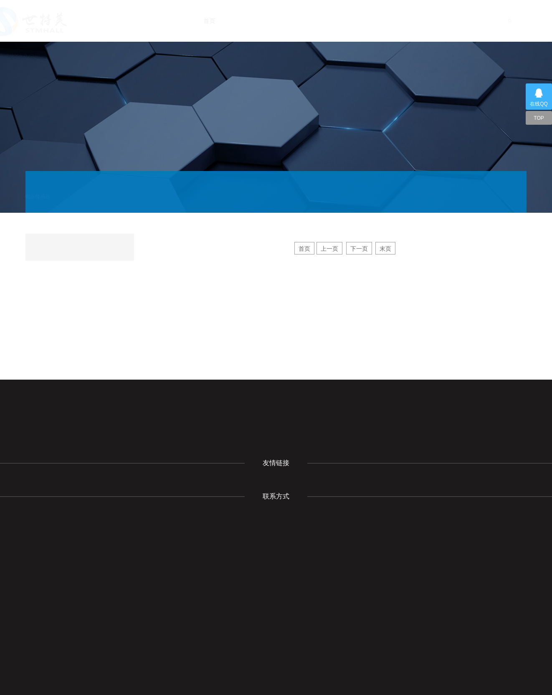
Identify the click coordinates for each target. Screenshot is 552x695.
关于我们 (259, 21)
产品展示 (341, 21)
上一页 (329, 248)
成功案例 (419, 21)
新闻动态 (300, 21)
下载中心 (380, 21)
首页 (223, 21)
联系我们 (456, 21)
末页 (385, 248)
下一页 (359, 248)
